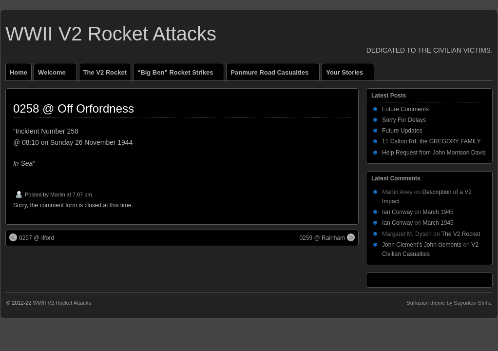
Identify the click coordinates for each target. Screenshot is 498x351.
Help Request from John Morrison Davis (434, 152)
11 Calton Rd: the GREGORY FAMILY (431, 141)
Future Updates (402, 130)
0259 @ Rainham (327, 237)
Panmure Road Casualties (273, 74)
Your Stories (348, 74)
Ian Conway (397, 212)
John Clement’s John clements (421, 244)
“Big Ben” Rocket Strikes (179, 74)
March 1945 (437, 212)
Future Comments (405, 109)
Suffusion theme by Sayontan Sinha (449, 303)
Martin (57, 194)
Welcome (56, 74)
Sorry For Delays (404, 120)
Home (18, 72)
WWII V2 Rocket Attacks (110, 33)
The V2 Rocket (105, 72)
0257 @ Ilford (31, 237)
